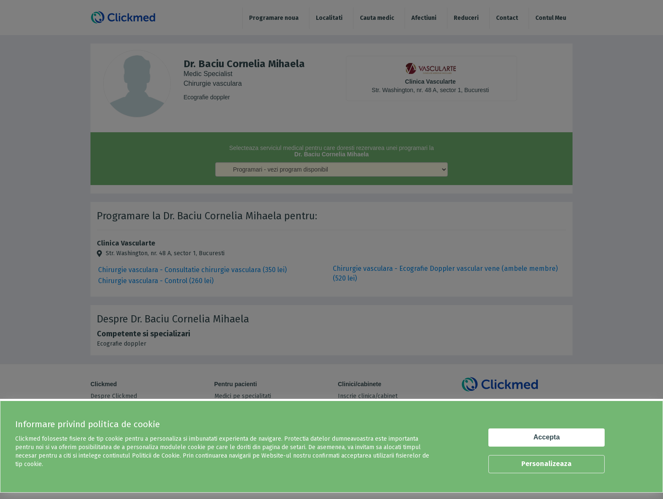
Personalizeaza (546, 464)
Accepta (547, 437)
